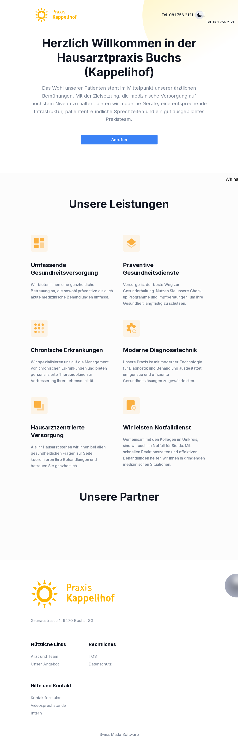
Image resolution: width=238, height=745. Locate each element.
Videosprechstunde (48, 705)
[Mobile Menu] (201, 15)
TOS (93, 656)
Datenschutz (100, 664)
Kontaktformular (46, 697)
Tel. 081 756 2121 (177, 14)
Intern (36, 713)
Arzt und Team (44, 656)
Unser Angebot (45, 664)
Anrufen (119, 139)
